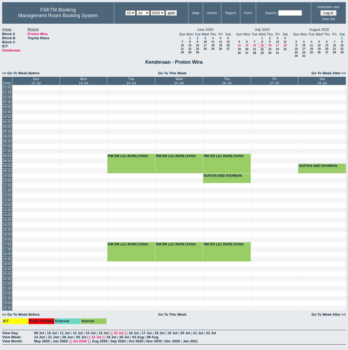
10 (205, 41)
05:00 (7, 126)
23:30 (7, 308)
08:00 (7, 156)
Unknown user (328, 7)
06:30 (7, 141)
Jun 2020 (60, 341)
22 (189, 48)
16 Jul (134, 333)
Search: (271, 13)
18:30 (7, 259)
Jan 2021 (190, 341)
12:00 (7, 195)
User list (328, 19)
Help (195, 13)
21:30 (7, 288)
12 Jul (78, 333)
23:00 (7, 303)
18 (212, 45)
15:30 (7, 229)
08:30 (7, 161)
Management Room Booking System (58, 15)
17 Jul (147, 333)
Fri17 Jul (274, 81)
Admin (212, 13)
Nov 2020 (154, 341)
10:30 (7, 180)
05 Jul (81, 337)
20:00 (7, 274)
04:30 (7, 122)
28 (182, 52)
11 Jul (65, 333)
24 (205, 48)
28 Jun (67, 337)
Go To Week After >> (329, 73)
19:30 (7, 269)
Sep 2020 (118, 341)
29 (189, 52)
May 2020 (42, 341)
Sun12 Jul (36, 81)
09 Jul (39, 333)
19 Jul (172, 333)
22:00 (7, 293)
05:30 (7, 131)
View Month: (12, 341)
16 (197, 45)
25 (212, 48)
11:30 (7, 190)
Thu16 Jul (227, 81)
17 (205, 45)
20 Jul (185, 333)
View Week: (11, 337)
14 (182, 45)
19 (220, 45)
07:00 (7, 146)
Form (248, 13)
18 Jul (159, 333)
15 (189, 45)
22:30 (7, 298)
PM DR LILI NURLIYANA (128, 156)
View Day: (10, 333)
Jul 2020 (80, 341)
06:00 (7, 136)
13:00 (7, 205)
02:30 (7, 102)
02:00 (7, 97)
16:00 (7, 234)
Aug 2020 (100, 341)
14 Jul (103, 333)
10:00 (7, 176)
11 (212, 41)
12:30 (7, 200)
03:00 (7, 107)
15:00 (7, 225)
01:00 (7, 87)
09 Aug (153, 337)
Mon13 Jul (83, 81)
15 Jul (119, 333)
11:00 (7, 185)
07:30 (7, 151)
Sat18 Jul (322, 81)
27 (227, 48)
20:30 (7, 278)
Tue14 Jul (131, 81)
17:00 (7, 244)
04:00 (7, 117)
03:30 (7, 112)
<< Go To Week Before (21, 73)
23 (197, 48)
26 (220, 48)
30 (197, 52)
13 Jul (91, 333)
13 (227, 41)
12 (220, 41)
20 (227, 45)
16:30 (7, 239)
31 (277, 52)
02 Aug (138, 337)
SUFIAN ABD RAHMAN (318, 166)
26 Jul (124, 337)
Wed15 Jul (179, 81)
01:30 (7, 92)
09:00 (7, 166)
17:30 (7, 249)
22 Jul (211, 333)
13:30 (7, 210)
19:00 (7, 264)
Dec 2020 (172, 341)
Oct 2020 (136, 341)
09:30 (7, 171)
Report (230, 13)
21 (182, 48)
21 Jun (53, 337)
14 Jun (39, 337)
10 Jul (52, 333)
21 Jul (198, 333)
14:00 (7, 215)
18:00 (7, 254)
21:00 (7, 283)
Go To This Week (172, 73)
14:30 (7, 220)
